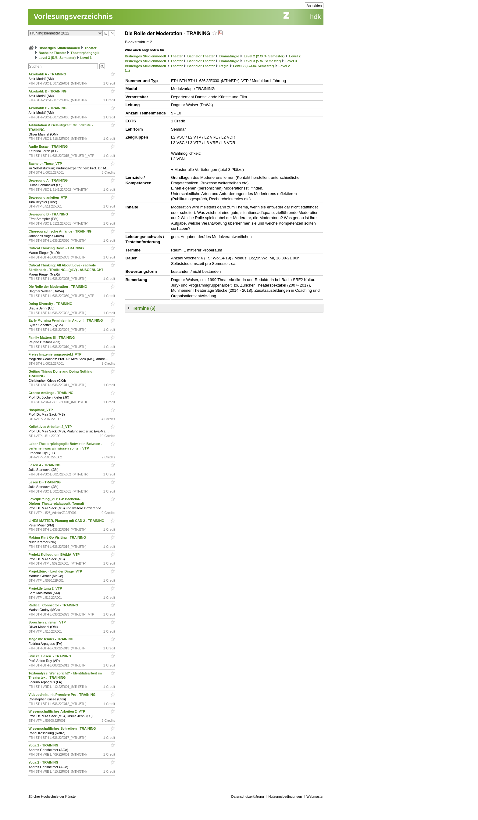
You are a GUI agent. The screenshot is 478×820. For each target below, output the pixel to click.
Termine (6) (144, 308)
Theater (90, 48)
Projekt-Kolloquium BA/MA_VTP (54, 554)
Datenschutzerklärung (247, 796)
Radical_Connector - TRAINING (53, 605)
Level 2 (294, 56)
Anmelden (314, 5)
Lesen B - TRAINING (45, 482)
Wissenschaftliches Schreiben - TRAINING (62, 728)
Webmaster (314, 796)
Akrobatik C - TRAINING (47, 108)
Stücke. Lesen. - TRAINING (50, 656)
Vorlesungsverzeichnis (73, 16)
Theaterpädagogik (84, 53)
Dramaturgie (229, 56)
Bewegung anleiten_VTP (48, 197)
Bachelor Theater (52, 53)
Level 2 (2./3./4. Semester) (264, 56)
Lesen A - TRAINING (44, 465)
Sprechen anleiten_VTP (47, 622)
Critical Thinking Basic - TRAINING (56, 248)
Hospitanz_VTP (41, 410)
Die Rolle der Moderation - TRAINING (58, 286)
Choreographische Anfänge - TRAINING (60, 231)
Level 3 (85, 58)
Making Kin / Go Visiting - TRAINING (57, 537)
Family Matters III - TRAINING (52, 337)
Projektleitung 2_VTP (45, 588)
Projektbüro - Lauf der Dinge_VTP (55, 571)
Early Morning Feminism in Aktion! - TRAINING (66, 320)
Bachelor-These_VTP (45, 163)
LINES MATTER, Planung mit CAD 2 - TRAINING (66, 520)
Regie (223, 66)
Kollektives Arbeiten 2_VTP (50, 426)
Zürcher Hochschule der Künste (52, 796)
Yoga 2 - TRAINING (43, 762)
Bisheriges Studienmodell (59, 48)
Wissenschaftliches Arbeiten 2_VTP (57, 711)
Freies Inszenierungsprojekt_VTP (55, 354)
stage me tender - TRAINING (51, 639)
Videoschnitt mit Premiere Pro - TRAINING (62, 694)
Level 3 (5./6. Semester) (57, 58)
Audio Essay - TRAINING (48, 146)
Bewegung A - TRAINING (48, 180)
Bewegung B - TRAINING (48, 214)
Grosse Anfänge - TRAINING (51, 393)
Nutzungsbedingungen (285, 796)
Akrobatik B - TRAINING (47, 91)
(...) (127, 70)
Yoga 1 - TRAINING (43, 745)
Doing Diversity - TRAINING (50, 303)
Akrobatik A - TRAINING (47, 74)
